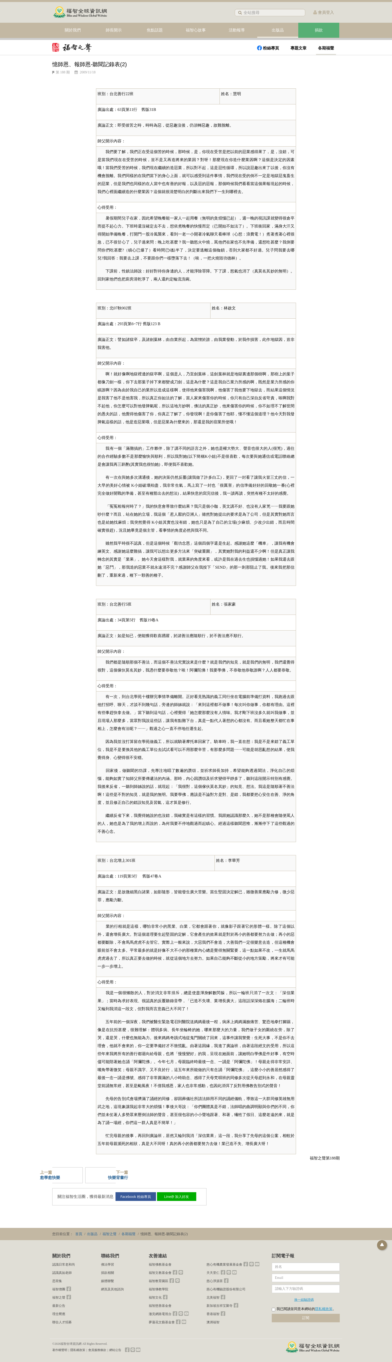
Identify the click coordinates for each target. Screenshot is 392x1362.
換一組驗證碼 (304, 1299)
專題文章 (298, 48)
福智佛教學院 (158, 1289)
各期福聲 (326, 48)
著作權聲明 (59, 1350)
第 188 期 (63, 72)
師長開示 (114, 30)
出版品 (278, 30)
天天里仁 (213, 1273)
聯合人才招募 (62, 1322)
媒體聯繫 (107, 1281)
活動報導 (237, 30)
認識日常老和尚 (63, 1264)
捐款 (319, 30)
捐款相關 (107, 1273)
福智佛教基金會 (160, 1264)
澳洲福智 (213, 1322)
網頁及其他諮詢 (112, 1289)
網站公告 (115, 1350)
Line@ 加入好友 (180, 1196)
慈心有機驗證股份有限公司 (226, 1289)
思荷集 (57, 1281)
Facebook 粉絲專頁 (138, 1196)
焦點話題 (155, 30)
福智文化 (155, 1297)
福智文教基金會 (160, 1273)
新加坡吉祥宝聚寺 (219, 1306)
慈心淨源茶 (214, 1281)
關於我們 (73, 30)
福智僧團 (58, 1289)
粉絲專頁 (268, 47)
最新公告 (58, 1306)
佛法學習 (107, 1264)
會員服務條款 (97, 1350)
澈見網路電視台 (160, 1314)
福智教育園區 (158, 1281)
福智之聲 (58, 1297)
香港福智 (213, 1314)
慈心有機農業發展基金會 (224, 1264)
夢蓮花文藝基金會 (162, 1322)
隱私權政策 (323, 1309)
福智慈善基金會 (160, 1306)
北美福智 (213, 1297)
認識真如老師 (62, 1273)
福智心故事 (196, 30)
